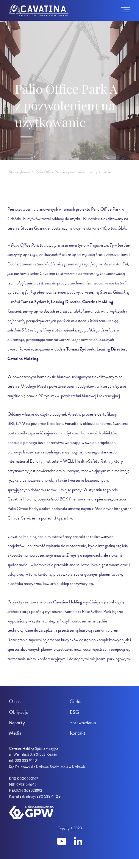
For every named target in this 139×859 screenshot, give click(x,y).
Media (15, 733)
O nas (15, 701)
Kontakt (77, 733)
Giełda (76, 701)
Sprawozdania (83, 722)
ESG (74, 712)
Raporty (17, 722)
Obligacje (18, 712)
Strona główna (19, 172)
